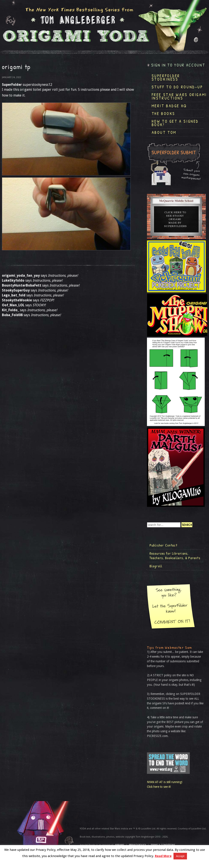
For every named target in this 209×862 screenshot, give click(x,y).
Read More (163, 856)
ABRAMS (119, 845)
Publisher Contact (163, 545)
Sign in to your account (178, 65)
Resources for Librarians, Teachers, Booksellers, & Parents (175, 555)
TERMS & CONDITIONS (163, 845)
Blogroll (156, 566)
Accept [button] (180, 856)
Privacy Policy (137, 845)
